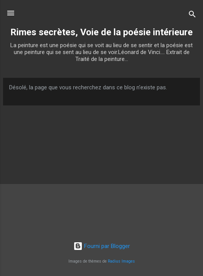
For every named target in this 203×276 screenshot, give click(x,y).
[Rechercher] (192, 15)
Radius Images (121, 261)
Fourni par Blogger (101, 246)
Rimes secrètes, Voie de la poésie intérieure (101, 32)
